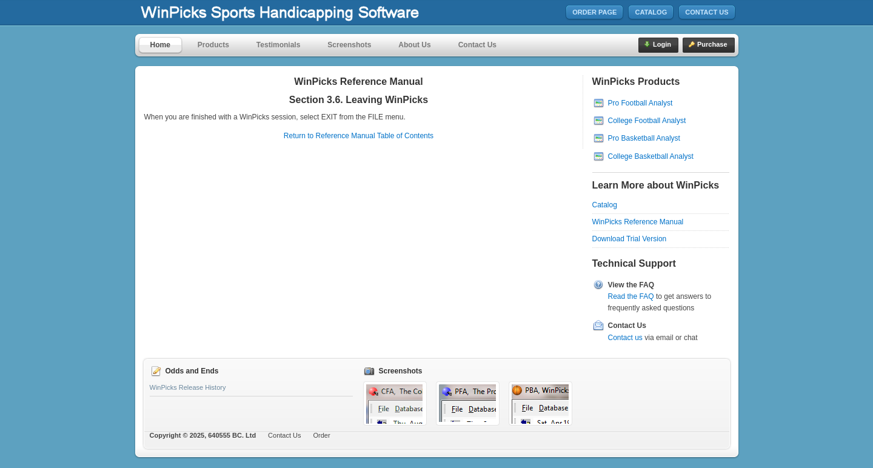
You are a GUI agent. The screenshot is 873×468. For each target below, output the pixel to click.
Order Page (594, 12)
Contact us (625, 337)
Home (160, 45)
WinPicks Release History (188, 387)
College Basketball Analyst (651, 156)
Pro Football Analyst (640, 103)
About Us (414, 45)
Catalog (651, 12)
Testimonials (278, 45)
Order (321, 435)
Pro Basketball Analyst (644, 138)
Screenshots (349, 45)
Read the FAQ (631, 296)
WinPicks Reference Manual (638, 222)
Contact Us (706, 12)
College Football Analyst (647, 120)
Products (213, 45)
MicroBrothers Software (316, 13)
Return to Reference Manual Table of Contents (358, 136)
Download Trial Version (629, 239)
